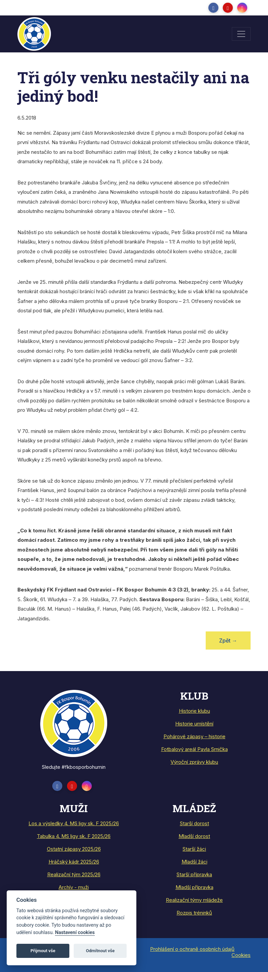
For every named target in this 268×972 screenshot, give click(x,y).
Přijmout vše (42, 950)
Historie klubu (194, 711)
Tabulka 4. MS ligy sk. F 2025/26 (74, 836)
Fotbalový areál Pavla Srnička (194, 749)
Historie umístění (194, 723)
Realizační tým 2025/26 (73, 874)
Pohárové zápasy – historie (194, 736)
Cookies (241, 955)
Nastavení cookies (74, 932)
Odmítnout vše (100, 950)
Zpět (228, 640)
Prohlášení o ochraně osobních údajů (192, 949)
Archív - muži (74, 887)
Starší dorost (194, 823)
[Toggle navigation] (241, 34)
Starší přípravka (194, 874)
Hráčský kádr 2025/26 (74, 861)
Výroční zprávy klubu (194, 762)
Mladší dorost (194, 836)
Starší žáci (194, 849)
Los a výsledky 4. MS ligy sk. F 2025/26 (73, 823)
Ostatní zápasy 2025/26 (74, 849)
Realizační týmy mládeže (194, 900)
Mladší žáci (194, 861)
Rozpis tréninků (194, 913)
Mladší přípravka (194, 887)
